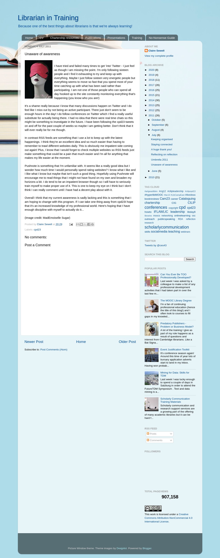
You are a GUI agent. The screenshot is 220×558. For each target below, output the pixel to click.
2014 (152, 100)
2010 (152, 177)
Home (29, 37)
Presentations (116, 37)
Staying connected (161, 144)
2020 (152, 69)
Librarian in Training (48, 18)
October (157, 119)
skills (147, 231)
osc (194, 215)
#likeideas (190, 195)
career (174, 198)
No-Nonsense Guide (162, 37)
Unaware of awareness (164, 164)
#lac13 (167, 195)
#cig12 (162, 191)
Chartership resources (64, 37)
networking (167, 215)
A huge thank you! (161, 149)
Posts (151, 433)
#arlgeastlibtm (151, 191)
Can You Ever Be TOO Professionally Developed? (175, 276)
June (155, 171)
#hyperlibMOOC (154, 194)
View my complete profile (159, 55)
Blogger (147, 548)
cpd (182, 207)
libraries (148, 216)
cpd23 (37, 229)
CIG (174, 202)
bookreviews (152, 198)
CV (42, 37)
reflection (190, 219)
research (149, 222)
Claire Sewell (156, 50)
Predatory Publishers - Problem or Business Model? (177, 325)
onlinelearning (182, 215)
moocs (156, 215)
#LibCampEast (177, 195)
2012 (152, 110)
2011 (152, 115)
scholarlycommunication (167, 227)
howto (148, 211)
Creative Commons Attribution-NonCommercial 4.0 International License (169, 518)
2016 (152, 90)
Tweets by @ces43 (156, 245)
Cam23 (165, 198)
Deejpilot (122, 548)
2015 (152, 95)
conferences (156, 207)
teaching (174, 231)
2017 (152, 85)
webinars (185, 231)
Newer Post (34, 342)
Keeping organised (162, 139)
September (158, 124)
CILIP (192, 202)
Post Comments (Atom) (53, 349)
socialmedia (159, 231)
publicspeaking (166, 219)
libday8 (191, 211)
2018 (152, 79)
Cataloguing (187, 198)
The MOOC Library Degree (176, 300)
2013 (152, 105)
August (156, 129)
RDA (180, 219)
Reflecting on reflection (164, 154)
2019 (152, 74)
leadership (177, 211)
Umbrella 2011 (159, 159)
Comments (154, 440)
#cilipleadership (175, 191)
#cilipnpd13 (190, 191)
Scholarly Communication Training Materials (175, 400)
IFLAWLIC (161, 211)
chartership (152, 202)
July (154, 135)
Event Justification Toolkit (174, 349)
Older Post (127, 342)
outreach (150, 219)
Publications (93, 37)
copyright (173, 208)
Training (137, 37)
